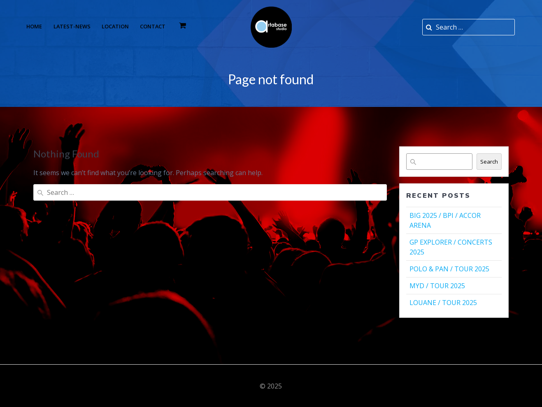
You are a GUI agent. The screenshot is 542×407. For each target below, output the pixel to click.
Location (115, 26)
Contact (152, 26)
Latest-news (72, 26)
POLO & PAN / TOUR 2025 (449, 268)
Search (489, 161)
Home (34, 26)
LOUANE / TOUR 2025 (443, 302)
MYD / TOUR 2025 (437, 285)
